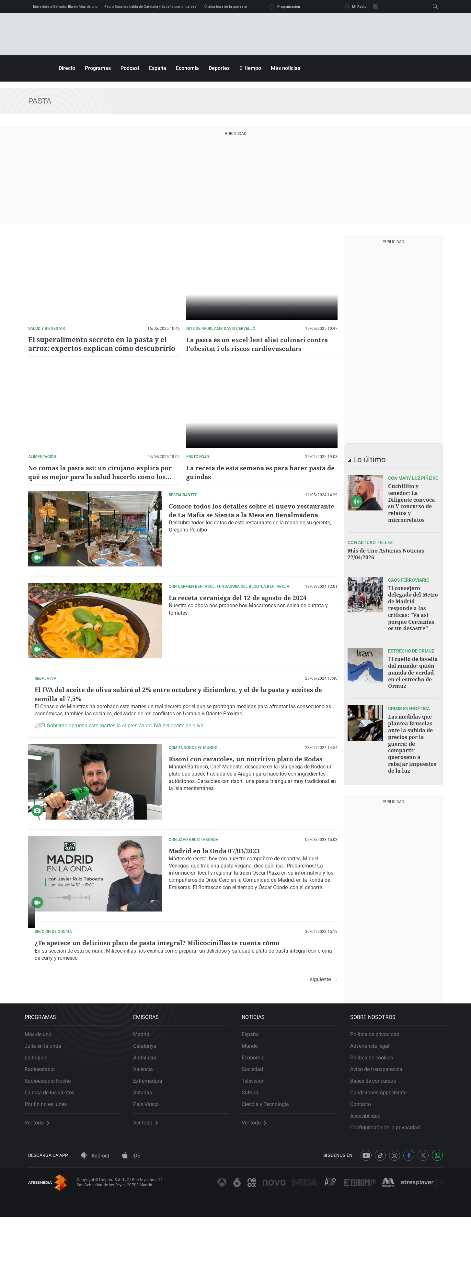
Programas (98, 68)
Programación (285, 6)
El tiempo (250, 68)
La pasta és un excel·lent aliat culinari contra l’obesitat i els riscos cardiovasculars (259, 344)
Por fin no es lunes (49, 1159)
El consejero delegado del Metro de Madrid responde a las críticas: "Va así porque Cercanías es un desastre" (413, 605)
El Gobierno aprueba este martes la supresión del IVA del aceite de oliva (256, 739)
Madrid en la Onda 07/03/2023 (216, 872)
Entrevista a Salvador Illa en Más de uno (65, 6)
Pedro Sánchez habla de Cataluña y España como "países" (151, 6)
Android (95, 1214)
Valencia (146, 1124)
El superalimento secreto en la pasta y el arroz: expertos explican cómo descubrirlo (97, 344)
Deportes (219, 68)
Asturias (146, 1147)
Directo (67, 68)
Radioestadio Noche (51, 1136)
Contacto (364, 1159)
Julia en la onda (46, 1101)
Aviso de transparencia (380, 1124)
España (157, 68)
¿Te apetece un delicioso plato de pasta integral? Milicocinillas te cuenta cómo (247, 969)
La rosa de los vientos (53, 1147)
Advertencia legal (373, 1101)
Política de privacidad (378, 1089)
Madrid (145, 1089)
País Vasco (149, 1159)
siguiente (324, 1045)
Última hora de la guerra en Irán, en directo (238, 6)
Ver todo (40, 1177)
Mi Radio (355, 6)
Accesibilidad (369, 1171)
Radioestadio (43, 1124)
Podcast (130, 68)
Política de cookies (375, 1112)
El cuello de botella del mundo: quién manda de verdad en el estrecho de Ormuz (413, 668)
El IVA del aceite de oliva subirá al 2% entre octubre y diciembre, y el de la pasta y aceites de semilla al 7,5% (252, 698)
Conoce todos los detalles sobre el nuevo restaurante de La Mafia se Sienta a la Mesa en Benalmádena (243, 514)
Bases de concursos (376, 1136)
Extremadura (151, 1136)
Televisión (256, 1136)
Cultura (253, 1147)
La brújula (39, 1112)
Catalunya (148, 1101)
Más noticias (285, 68)
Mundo (253, 1101)
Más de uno (41, 1089)
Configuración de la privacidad (388, 1182)
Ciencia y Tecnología (269, 1159)
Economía (187, 68)
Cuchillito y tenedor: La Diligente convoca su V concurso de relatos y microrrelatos (411, 502)
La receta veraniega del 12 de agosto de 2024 (239, 597)
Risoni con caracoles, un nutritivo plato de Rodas (248, 781)
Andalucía (148, 1112)
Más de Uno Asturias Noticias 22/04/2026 (386, 552)
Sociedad (256, 1124)
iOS (131, 1214)
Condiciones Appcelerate (382, 1147)
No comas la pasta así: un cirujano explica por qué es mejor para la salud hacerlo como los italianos (103, 476)
